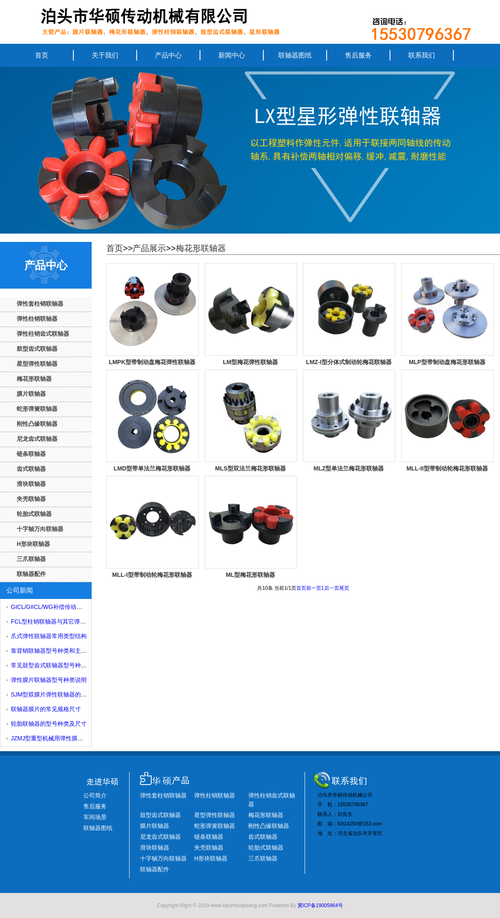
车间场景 (95, 817)
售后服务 (358, 55)
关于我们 (105, 55)
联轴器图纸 (295, 55)
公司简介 (95, 795)
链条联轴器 (31, 453)
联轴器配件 (31, 574)
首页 (41, 55)
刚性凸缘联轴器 (37, 423)
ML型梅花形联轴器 (250, 574)
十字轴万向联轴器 (40, 529)
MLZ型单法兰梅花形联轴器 (349, 468)
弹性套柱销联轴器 (40, 303)
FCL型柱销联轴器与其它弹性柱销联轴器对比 (69, 621)
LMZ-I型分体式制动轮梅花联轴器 (348, 362)
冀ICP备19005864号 (320, 905)
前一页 (313, 588)
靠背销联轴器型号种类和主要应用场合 (60, 650)
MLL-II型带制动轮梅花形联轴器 (447, 468)
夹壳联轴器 (31, 498)
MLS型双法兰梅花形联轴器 (250, 468)
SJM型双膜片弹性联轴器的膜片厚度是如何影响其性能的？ (86, 694)
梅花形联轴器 (34, 378)
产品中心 (168, 55)
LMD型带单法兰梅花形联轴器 (152, 468)
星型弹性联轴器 (37, 363)
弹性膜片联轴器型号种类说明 (49, 680)
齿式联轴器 (31, 468)
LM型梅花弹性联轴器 (250, 362)
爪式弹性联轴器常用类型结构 (49, 636)
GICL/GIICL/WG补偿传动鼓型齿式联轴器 (64, 607)
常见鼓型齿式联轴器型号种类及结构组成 (63, 665)
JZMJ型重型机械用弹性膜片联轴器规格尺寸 (67, 738)
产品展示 (149, 248)
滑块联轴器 (31, 483)
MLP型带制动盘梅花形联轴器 (447, 362)
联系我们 (421, 55)
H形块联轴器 (33, 544)
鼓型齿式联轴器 (37, 348)
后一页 (331, 588)
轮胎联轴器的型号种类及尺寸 (49, 723)
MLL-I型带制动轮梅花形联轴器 (152, 574)
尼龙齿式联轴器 (37, 438)
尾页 (344, 588)
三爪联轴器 (31, 559)
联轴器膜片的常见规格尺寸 (46, 709)
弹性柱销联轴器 (37, 318)
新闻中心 (231, 55)
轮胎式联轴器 (34, 514)
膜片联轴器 (31, 393)
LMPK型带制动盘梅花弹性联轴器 (152, 362)
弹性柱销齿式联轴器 (43, 333)
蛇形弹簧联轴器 (37, 408)
